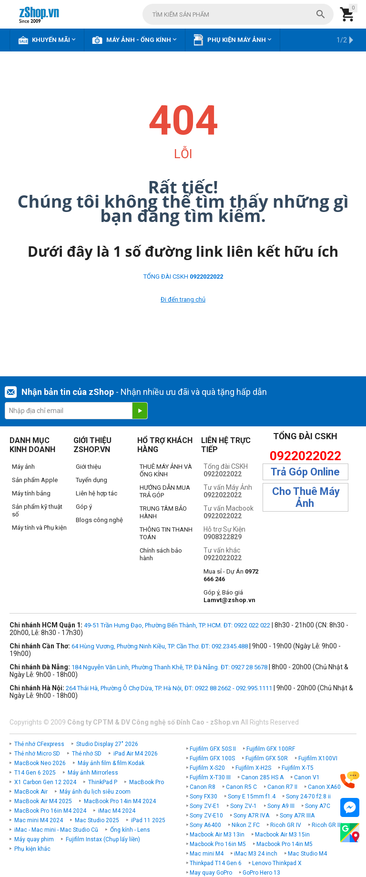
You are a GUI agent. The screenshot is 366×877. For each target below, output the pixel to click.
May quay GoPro (211, 872)
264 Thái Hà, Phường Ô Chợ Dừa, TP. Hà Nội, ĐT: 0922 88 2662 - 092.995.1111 (169, 688)
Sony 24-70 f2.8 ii (308, 796)
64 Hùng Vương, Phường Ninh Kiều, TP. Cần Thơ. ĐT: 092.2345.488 (159, 646)
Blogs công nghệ (99, 520)
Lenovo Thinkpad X (277, 863)
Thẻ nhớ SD (87, 753)
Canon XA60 (324, 787)
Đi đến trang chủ (183, 299)
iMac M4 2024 (116, 810)
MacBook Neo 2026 (40, 763)
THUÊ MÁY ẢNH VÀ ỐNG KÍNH (166, 470)
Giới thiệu (88, 466)
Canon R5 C (241, 787)
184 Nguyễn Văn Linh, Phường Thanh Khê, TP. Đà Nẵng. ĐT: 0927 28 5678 (169, 667)
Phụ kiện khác (32, 849)
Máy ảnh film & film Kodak (111, 763)
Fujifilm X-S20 (207, 768)
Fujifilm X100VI (317, 758)
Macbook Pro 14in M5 (284, 844)
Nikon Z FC (246, 825)
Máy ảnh (23, 466)
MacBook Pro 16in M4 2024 (50, 810)
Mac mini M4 (207, 853)
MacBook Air (31, 791)
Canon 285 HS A (262, 777)
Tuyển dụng (91, 480)
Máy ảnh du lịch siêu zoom (95, 791)
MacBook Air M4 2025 (43, 801)
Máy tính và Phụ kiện (39, 527)
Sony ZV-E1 (205, 806)
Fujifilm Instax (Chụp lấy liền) (103, 839)
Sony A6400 (205, 825)
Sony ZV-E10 (206, 815)
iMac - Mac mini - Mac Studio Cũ (56, 830)
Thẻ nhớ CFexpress (39, 744)
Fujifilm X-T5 (298, 768)
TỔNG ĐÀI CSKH (183, 276)
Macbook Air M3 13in (217, 834)
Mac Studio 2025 (97, 820)
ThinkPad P (102, 782)
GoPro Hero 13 (261, 872)
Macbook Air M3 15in (282, 834)
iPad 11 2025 (148, 820)
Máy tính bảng (31, 493)
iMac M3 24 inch (255, 853)
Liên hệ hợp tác (96, 493)
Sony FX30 (203, 796)
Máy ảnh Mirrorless (93, 772)
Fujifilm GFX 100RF (270, 749)
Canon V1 (307, 777)
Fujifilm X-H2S (253, 768)
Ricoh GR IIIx (328, 825)
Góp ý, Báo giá (229, 596)
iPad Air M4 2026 (135, 753)
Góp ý (84, 506)
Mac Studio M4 (307, 853)
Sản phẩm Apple (35, 480)
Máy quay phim (34, 839)
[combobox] (238, 14)
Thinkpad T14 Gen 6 (216, 863)
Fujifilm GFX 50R (266, 758)
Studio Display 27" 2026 (107, 744)
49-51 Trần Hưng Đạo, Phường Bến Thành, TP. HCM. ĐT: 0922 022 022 (177, 625)
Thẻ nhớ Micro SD (37, 753)
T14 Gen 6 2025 (35, 772)
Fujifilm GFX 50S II (213, 749)
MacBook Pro (146, 782)
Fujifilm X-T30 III (210, 777)
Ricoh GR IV (285, 825)
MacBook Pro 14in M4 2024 (120, 801)
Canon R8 (202, 787)
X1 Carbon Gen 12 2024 (45, 782)
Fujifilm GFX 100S (212, 758)
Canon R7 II (282, 787)
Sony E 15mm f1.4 (251, 796)
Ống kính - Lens (130, 830)
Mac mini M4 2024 (38, 820)
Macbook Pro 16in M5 (218, 844)
